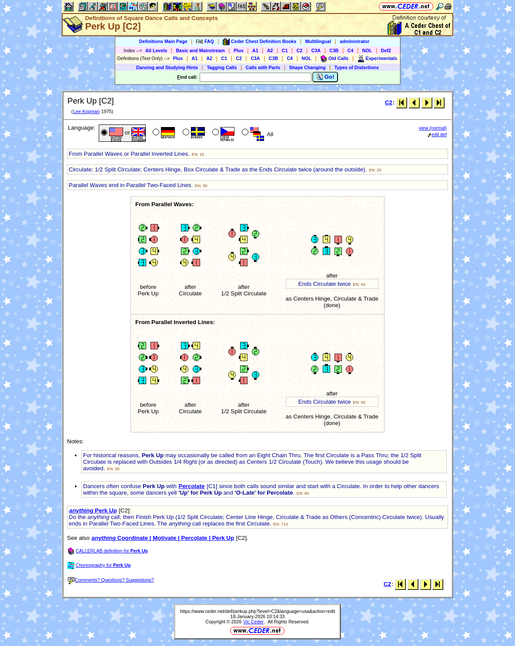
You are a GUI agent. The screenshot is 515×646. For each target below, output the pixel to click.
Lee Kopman (86, 111)
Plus (239, 50)
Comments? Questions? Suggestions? (111, 579)
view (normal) (433, 128)
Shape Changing (307, 67)
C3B (333, 50)
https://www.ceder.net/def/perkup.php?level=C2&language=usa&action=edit (257, 611)
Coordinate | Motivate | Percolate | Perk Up (163, 538)
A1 (255, 50)
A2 (270, 50)
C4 (351, 50)
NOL (367, 50)
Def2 (386, 50)
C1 (285, 50)
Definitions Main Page (163, 41)
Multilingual (318, 41)
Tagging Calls (222, 67)
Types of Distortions (356, 67)
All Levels (156, 50)
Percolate (192, 486)
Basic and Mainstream (200, 50)
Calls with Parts (263, 67)
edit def (437, 134)
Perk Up (93, 510)
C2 (300, 50)
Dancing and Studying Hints (167, 67)
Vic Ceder (253, 621)
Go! (325, 77)
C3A (316, 50)
